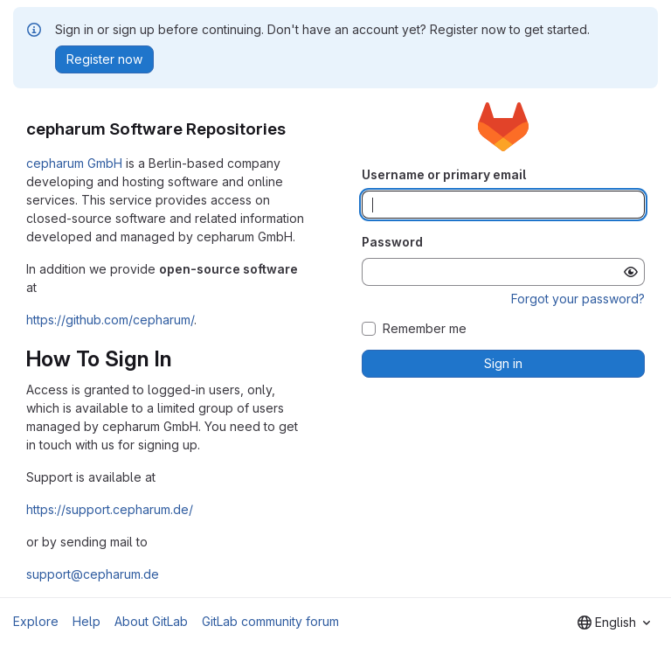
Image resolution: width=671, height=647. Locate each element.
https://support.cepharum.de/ (109, 509)
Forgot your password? (578, 298)
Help (86, 621)
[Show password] (631, 272)
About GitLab (151, 621)
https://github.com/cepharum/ (110, 319)
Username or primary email (444, 174)
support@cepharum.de (92, 574)
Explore (36, 621)
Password (392, 241)
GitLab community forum (270, 621)
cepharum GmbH (74, 163)
